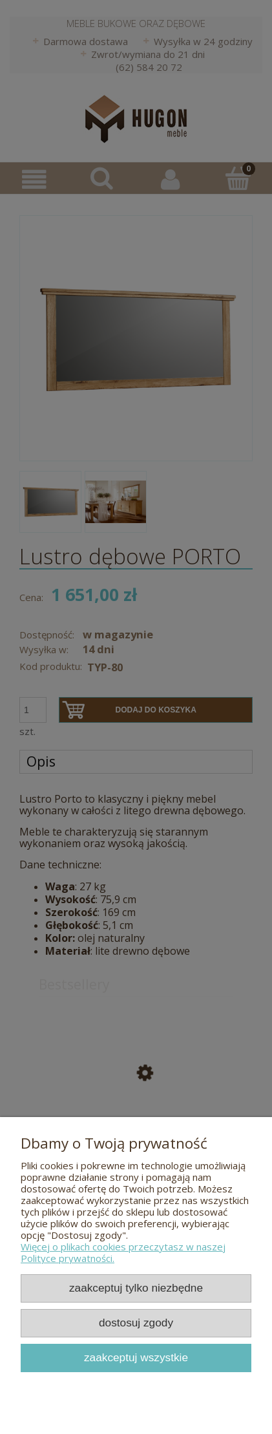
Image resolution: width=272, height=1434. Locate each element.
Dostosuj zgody (136, 1322)
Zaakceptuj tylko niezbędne (136, 1287)
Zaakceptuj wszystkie (136, 1357)
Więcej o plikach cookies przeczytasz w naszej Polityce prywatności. (123, 1252)
